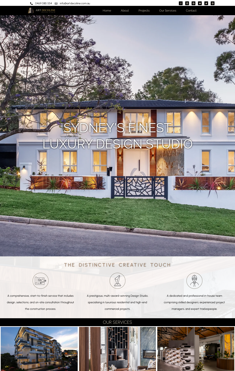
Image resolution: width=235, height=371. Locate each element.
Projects (144, 10)
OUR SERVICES (117, 322)
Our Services (167, 10)
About (125, 10)
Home (107, 10)
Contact (191, 10)
